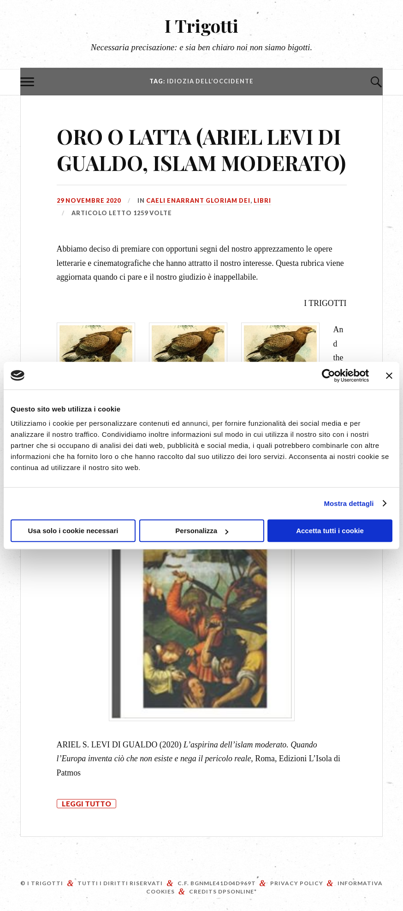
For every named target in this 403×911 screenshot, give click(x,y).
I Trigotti (201, 25)
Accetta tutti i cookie (330, 531)
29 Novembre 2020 (89, 200)
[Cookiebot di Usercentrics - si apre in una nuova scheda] (328, 375)
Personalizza (201, 531)
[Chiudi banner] (389, 375)
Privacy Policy (296, 883)
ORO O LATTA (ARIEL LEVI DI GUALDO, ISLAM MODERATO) (201, 149)
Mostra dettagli (348, 503)
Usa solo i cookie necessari (73, 531)
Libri (262, 200)
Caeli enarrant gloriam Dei (198, 200)
